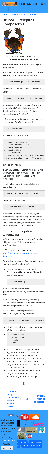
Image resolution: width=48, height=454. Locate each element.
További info (9, 442)
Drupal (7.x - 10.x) (27, 14)
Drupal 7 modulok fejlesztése (39, 398)
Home (4, 14)
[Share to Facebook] (24, 383)
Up (26, 398)
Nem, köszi (7, 449)
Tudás (13, 14)
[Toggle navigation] (5, 9)
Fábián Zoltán (32, 4)
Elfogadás (6, 446)
